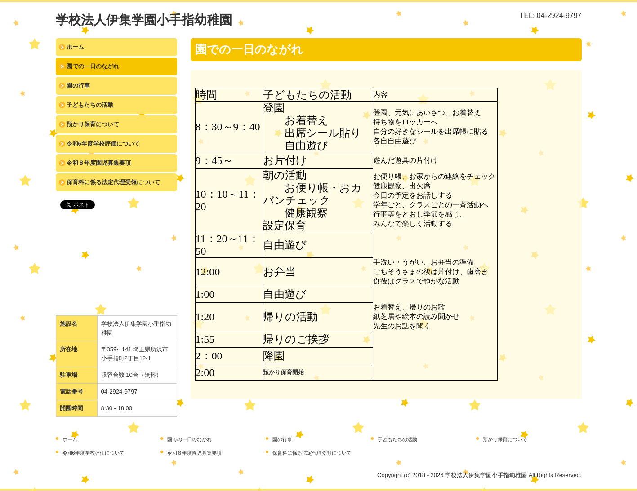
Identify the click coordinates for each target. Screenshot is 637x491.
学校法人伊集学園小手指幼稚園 (144, 20)
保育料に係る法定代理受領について (113, 182)
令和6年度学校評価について (103, 143)
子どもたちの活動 (90, 105)
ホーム (75, 47)
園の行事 (78, 85)
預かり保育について (93, 124)
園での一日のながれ (93, 66)
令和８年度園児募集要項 (99, 162)
